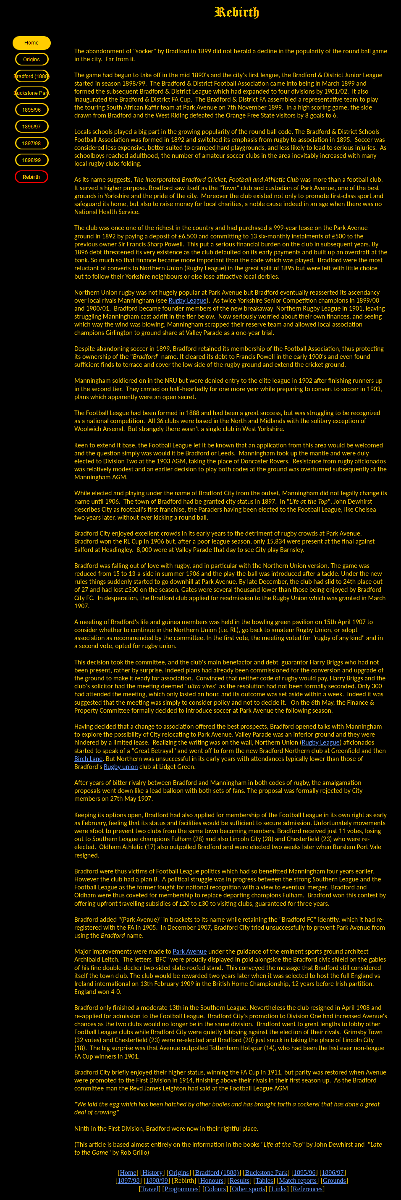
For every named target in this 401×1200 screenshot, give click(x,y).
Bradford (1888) (217, 1172)
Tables (264, 1180)
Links (278, 1188)
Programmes (182, 1188)
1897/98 (128, 1180)
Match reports (298, 1180)
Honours (211, 1180)
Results (239, 1180)
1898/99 (157, 1180)
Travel (149, 1188)
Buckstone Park (266, 1172)
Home (128, 1172)
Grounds (334, 1180)
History (152, 1172)
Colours (215, 1188)
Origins (179, 1172)
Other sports (248, 1188)
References (307, 1188)
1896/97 (332, 1172)
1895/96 (304, 1172)
